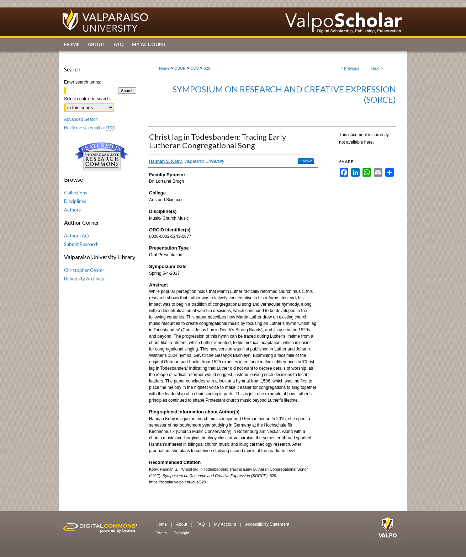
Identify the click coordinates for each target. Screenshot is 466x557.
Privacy (161, 533)
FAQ (201, 524)
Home (164, 68)
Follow (306, 161)
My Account (225, 524)
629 (206, 68)
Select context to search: (87, 98)
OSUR (180, 68)
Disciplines (75, 201)
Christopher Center (84, 270)
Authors (72, 210)
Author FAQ (76, 236)
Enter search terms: (82, 82)
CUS (195, 68)
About (182, 524)
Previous (351, 68)
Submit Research (81, 244)
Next (375, 68)
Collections (75, 193)
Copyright (181, 533)
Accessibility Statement (267, 524)
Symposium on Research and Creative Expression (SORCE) (284, 94)
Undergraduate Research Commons (101, 156)
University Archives (84, 279)
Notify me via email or (89, 127)
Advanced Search (81, 119)
